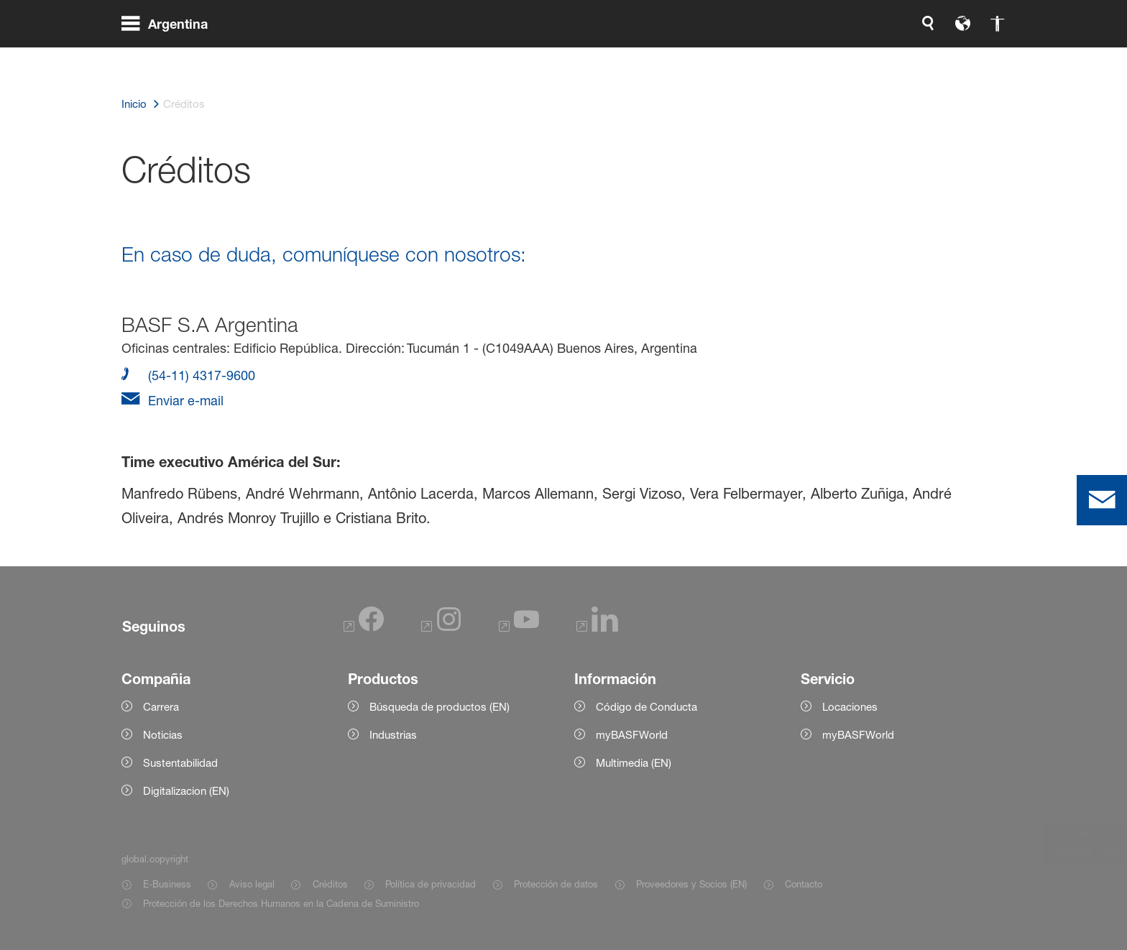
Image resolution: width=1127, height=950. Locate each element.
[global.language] (811, 57)
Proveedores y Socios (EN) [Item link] (691, 884)
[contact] (1102, 500)
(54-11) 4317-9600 (199, 375)
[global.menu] (170, 57)
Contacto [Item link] (803, 884)
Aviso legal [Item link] (252, 884)
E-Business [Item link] (167, 884)
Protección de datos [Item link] (556, 884)
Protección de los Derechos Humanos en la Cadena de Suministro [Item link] (281, 903)
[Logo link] (948, 57)
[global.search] (777, 57)
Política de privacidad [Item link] (430, 884)
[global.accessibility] (846, 57)
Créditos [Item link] (330, 884)
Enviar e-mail (184, 400)
